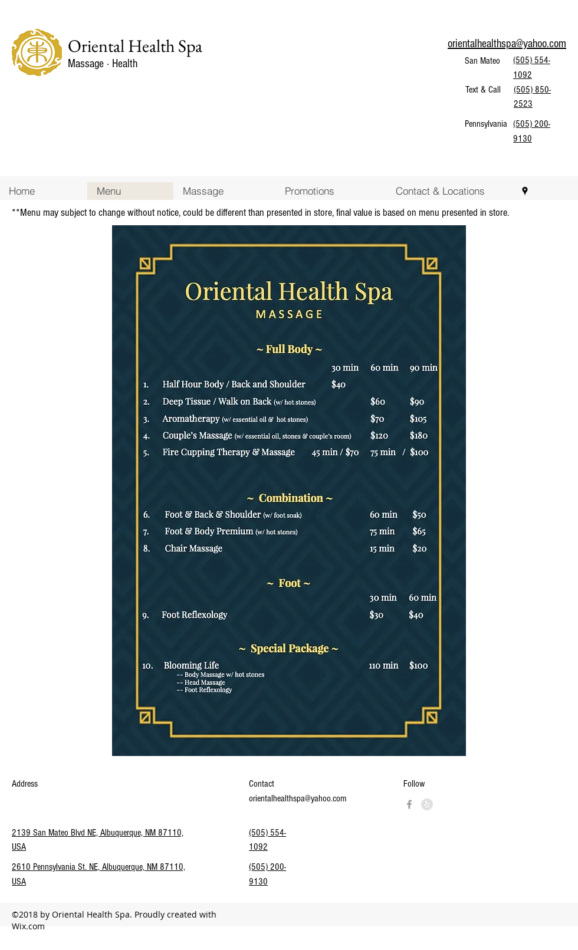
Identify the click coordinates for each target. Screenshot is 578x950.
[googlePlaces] (525, 191)
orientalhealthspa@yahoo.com (297, 798)
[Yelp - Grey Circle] (427, 804)
